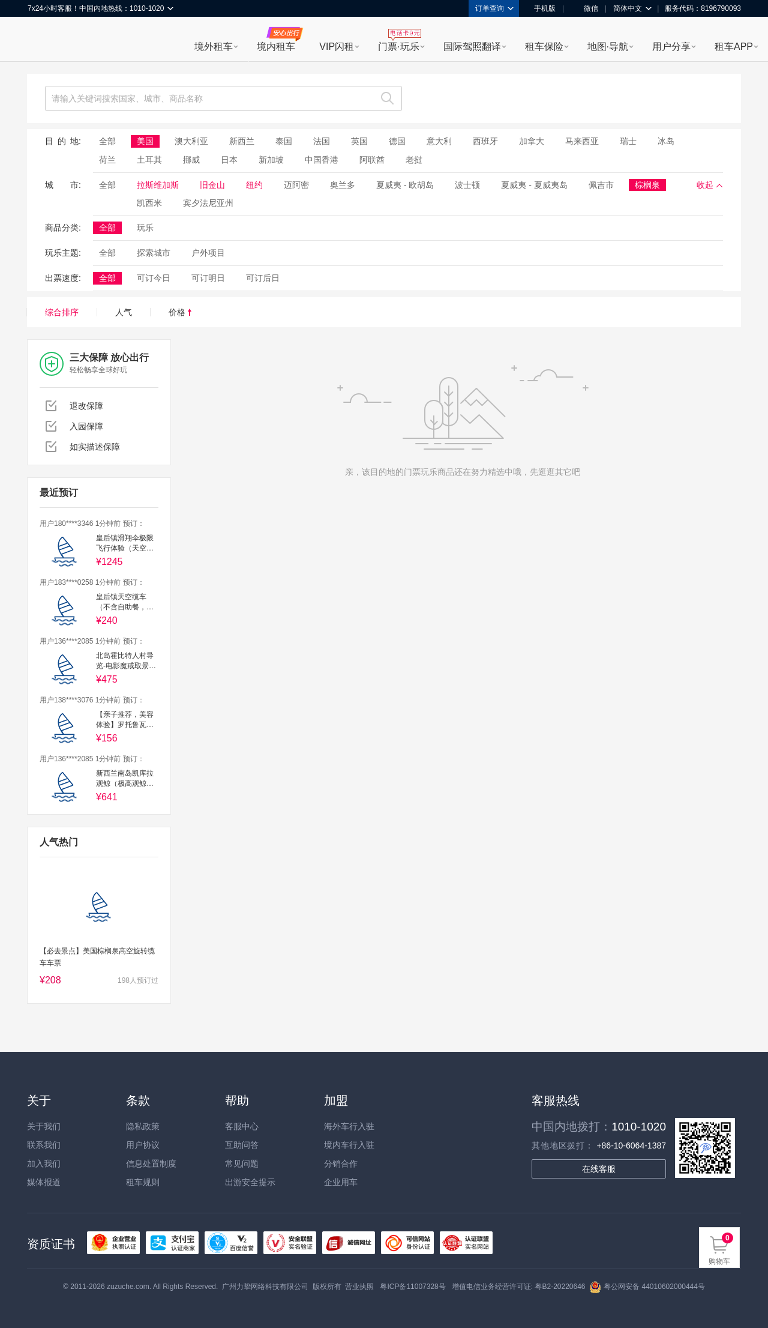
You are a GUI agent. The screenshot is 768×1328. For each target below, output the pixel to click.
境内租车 (276, 46)
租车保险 (544, 46)
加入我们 (44, 1163)
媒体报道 (44, 1182)
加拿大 (531, 141)
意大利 (439, 141)
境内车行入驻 (349, 1145)
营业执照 (359, 1286)
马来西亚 (582, 141)
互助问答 (242, 1145)
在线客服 (599, 1169)
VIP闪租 (336, 46)
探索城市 (153, 253)
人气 (123, 312)
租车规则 (143, 1182)
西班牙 (485, 141)
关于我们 (44, 1126)
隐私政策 (143, 1126)
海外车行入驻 (349, 1126)
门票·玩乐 (398, 46)
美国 (145, 141)
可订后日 (263, 278)
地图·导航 (607, 46)
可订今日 (153, 278)
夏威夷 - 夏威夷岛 (534, 185)
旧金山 (212, 185)
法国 (321, 141)
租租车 (42, 40)
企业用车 (341, 1182)
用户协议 (143, 1145)
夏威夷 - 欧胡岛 (405, 185)
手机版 (541, 8)
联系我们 (44, 1145)
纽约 (254, 185)
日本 (229, 159)
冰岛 (666, 141)
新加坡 (271, 159)
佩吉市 (601, 185)
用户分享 (671, 46)
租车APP (734, 46)
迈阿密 (296, 185)
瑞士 (628, 141)
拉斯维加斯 (158, 185)
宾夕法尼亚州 (208, 203)
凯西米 (149, 203)
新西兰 (241, 141)
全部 (107, 141)
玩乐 (145, 227)
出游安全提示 (250, 1182)
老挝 (414, 159)
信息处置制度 (151, 1163)
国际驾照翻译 (472, 46)
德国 (397, 141)
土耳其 (149, 159)
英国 (359, 141)
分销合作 (341, 1163)
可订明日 (208, 278)
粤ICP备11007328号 (412, 1286)
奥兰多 (342, 185)
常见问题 (242, 1163)
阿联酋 (372, 159)
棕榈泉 (647, 185)
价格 (180, 312)
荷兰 (107, 159)
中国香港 (321, 159)
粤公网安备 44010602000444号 (647, 1286)
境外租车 (213, 46)
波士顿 (467, 185)
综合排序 (62, 312)
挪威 (191, 159)
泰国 (283, 141)
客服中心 (242, 1126)
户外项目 (208, 253)
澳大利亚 (191, 141)
